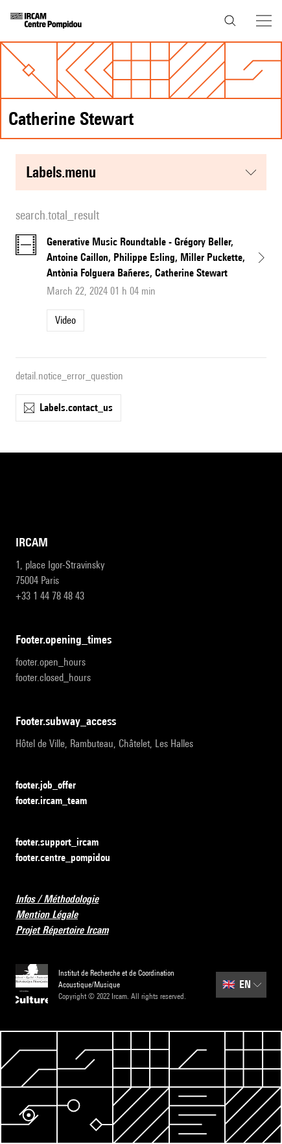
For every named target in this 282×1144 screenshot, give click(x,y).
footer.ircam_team (59, 801)
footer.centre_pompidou (71, 858)
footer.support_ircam (65, 842)
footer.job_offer (53, 785)
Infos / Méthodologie (65, 899)
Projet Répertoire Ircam (70, 930)
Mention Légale (54, 915)
